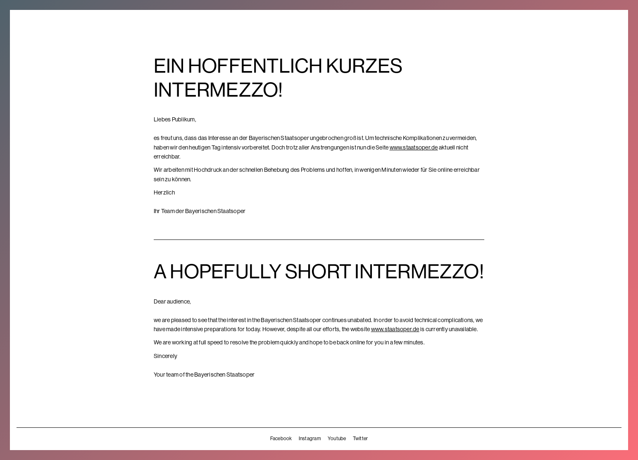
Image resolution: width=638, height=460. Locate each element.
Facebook (281, 438)
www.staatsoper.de (414, 147)
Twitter (360, 438)
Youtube (337, 438)
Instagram (310, 438)
